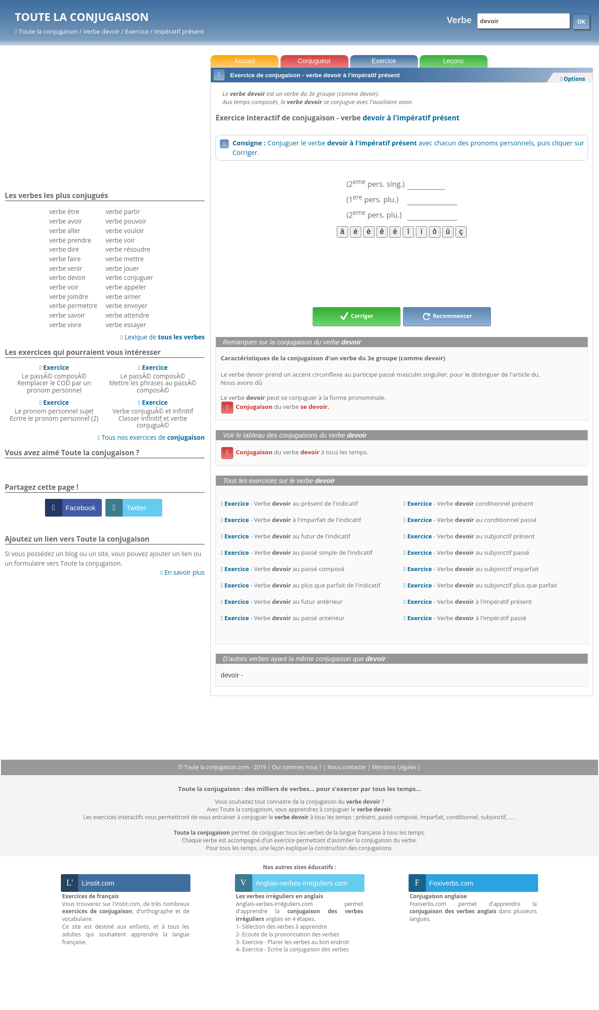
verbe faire (64, 258)
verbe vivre (65, 324)
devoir (229, 675)
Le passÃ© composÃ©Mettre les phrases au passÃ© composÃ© (152, 378)
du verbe (275, 407)
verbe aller (64, 230)
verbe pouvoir (125, 221)
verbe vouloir (124, 230)
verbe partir (122, 211)
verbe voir (63, 287)
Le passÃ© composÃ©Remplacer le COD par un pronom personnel (54, 378)
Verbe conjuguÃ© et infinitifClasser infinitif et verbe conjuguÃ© (152, 413)
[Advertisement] (401, 271)
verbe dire (64, 249)
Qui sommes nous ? (297, 767)
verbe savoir (67, 315)
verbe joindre (68, 296)
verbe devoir (67, 277)
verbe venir (65, 268)
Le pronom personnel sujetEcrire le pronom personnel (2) (54, 410)
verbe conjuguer (129, 277)
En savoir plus (182, 572)
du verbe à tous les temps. (294, 452)
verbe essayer (125, 324)
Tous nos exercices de (151, 437)
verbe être (64, 211)
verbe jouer (122, 268)
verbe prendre (70, 240)
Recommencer (447, 316)
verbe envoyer (126, 305)
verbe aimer (122, 296)
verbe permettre (73, 305)
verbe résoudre (127, 249)
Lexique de (162, 337)
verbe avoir (65, 221)
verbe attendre (127, 315)
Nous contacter (348, 767)
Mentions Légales (395, 767)
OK (581, 21)
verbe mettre (124, 258)
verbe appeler (125, 287)
